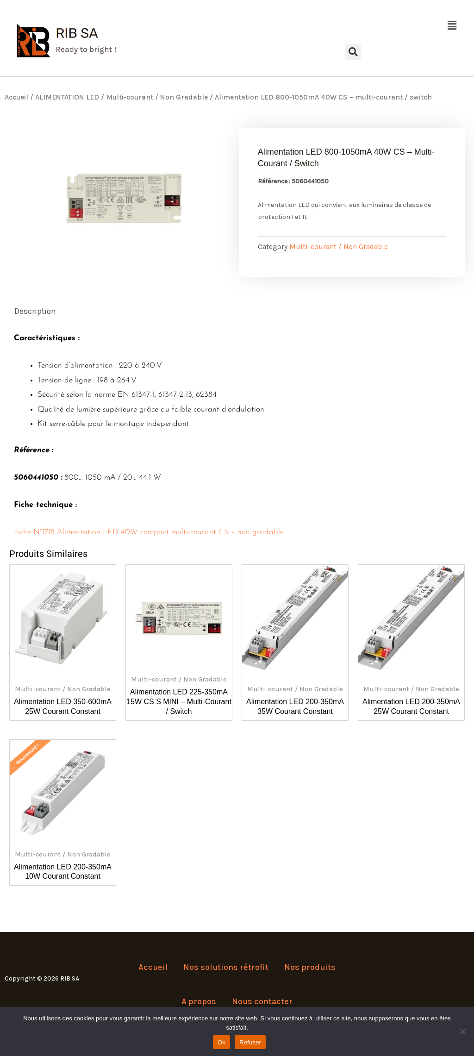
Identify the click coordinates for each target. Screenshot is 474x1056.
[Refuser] (462, 1031)
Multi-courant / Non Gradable (157, 97)
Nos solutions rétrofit (225, 972)
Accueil (16, 97)
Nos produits (308, 972)
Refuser (250, 1042)
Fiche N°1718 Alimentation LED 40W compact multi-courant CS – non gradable (149, 533)
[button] (353, 25)
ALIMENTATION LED (67, 97)
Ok (221, 1042)
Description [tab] (36, 311)
